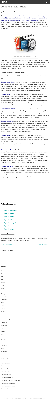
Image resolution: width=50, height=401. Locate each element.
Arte (2, 276)
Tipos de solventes (6, 389)
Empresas (3, 302)
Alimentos (3, 271)
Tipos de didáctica (7, 244)
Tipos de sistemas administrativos (10, 380)
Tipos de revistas (9, 216)
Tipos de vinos (5, 371)
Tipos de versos (5, 363)
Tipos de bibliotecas (10, 220)
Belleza (3, 279)
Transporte (4, 345)
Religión (3, 331)
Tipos (4, 2)
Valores (3, 348)
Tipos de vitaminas (6, 366)
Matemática (4, 322)
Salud (2, 334)
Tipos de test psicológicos (8, 383)
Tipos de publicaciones (10, 210)
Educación (4, 299)
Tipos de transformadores (8, 386)
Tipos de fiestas (9, 213)
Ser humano (4, 337)
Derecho (3, 291)
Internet (3, 317)
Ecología (3, 294)
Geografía (4, 311)
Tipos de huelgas (9, 229)
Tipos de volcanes (6, 369)
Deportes (3, 288)
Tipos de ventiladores (7, 377)
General (3, 308)
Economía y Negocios (7, 296)
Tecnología (4, 342)
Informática (4, 314)
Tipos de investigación (10, 223)
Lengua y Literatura (6, 319)
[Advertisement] (13, 190)
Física (2, 305)
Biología (3, 282)
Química (3, 328)
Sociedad (3, 340)
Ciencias (3, 285)
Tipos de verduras (6, 374)
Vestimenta (4, 351)
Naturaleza (4, 325)
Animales (3, 273)
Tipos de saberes (9, 226)
